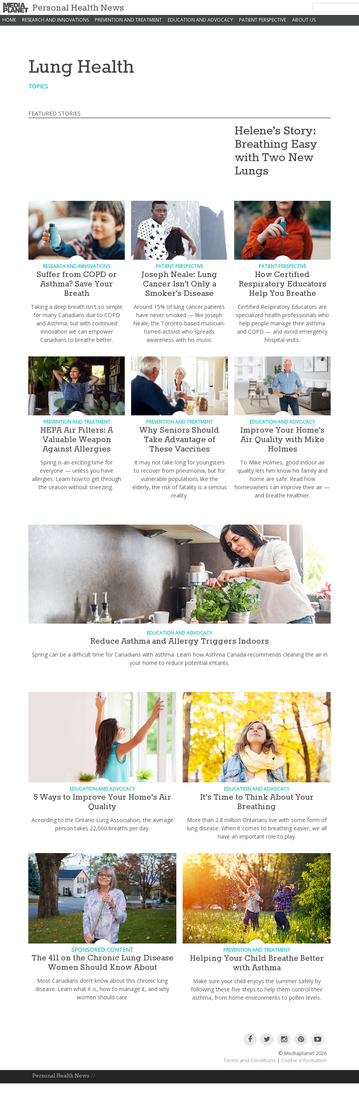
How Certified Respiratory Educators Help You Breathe (282, 284)
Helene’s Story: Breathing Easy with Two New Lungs (276, 151)
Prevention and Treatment (128, 20)
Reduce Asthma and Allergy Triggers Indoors (179, 641)
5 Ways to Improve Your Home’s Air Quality (102, 802)
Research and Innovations (55, 20)
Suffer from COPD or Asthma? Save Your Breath (77, 284)
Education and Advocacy (200, 20)
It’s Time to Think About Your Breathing (257, 802)
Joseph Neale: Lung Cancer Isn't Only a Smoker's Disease (179, 284)
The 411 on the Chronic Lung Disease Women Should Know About (102, 963)
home (9, 20)
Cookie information (304, 1060)
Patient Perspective (262, 20)
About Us (304, 20)
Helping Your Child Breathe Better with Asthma (257, 963)
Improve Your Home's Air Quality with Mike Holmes (282, 440)
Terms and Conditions (250, 1060)
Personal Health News (78, 8)
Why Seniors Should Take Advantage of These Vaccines (179, 440)
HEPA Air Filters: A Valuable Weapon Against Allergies (76, 440)
